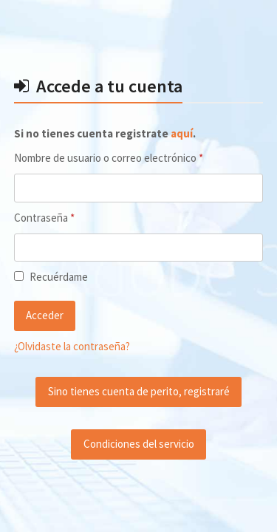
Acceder (45, 315)
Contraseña (69, 217)
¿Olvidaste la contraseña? (72, 346)
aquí (182, 133)
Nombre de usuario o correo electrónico (133, 157)
